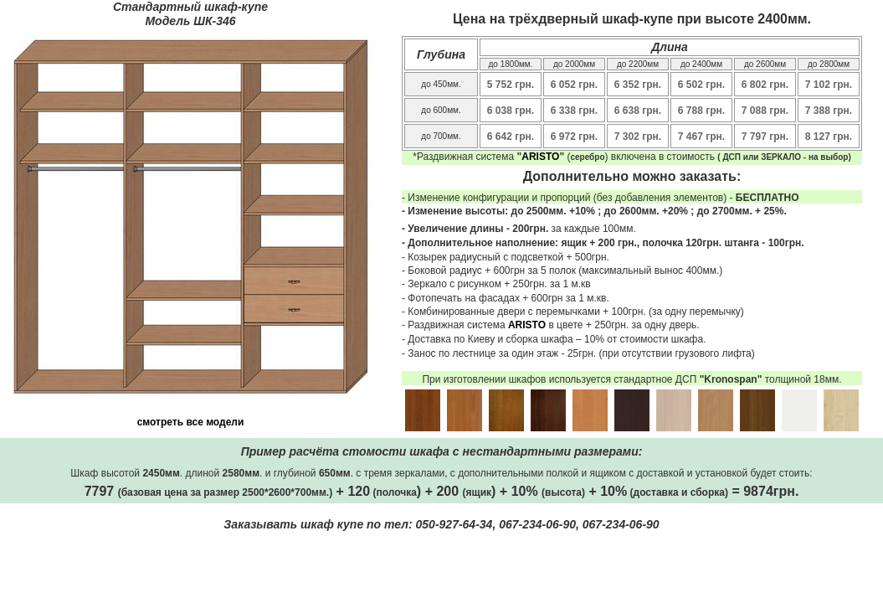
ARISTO (540, 156)
